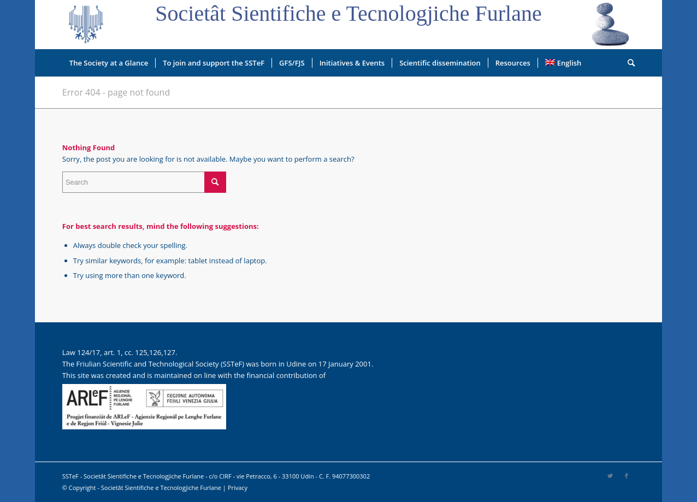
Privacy (237, 487)
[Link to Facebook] (626, 476)
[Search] (628, 62)
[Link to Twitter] (610, 476)
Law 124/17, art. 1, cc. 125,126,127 (118, 352)
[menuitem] (108, 62)
